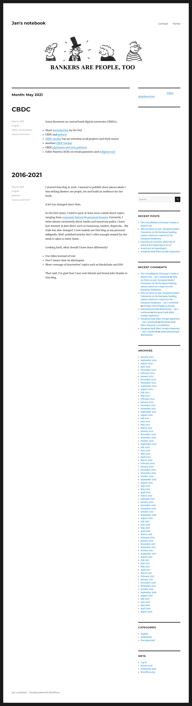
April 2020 (146, 457)
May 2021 (145, 424)
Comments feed (148, 669)
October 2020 (147, 441)
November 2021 (148, 408)
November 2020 (148, 437)
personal (16, 195)
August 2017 (147, 557)
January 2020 (147, 466)
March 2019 (146, 495)
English (15, 125)
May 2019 (145, 489)
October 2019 (147, 476)
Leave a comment (21, 134)
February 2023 (148, 373)
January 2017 (147, 579)
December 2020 (148, 434)
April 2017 (145, 570)
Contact (163, 23)
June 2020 (145, 450)
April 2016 (146, 608)
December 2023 (148, 370)
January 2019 (147, 502)
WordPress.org (148, 672)
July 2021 (145, 418)
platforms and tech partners (70, 147)
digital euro (108, 151)
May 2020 (145, 453)
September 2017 (148, 553)
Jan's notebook (29, 23)
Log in (144, 662)
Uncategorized (148, 640)
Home (176, 23)
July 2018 (145, 521)
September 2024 (149, 360)
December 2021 (148, 405)
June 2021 (145, 421)
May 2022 (145, 395)
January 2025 (147, 357)
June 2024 (145, 366)
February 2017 (147, 576)
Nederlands (146, 637)
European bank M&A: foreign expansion (160, 251)
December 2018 (148, 505)
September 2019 (148, 479)
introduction (60, 130)
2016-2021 (27, 175)
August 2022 (147, 389)
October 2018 (147, 512)
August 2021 (147, 415)
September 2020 (149, 444)
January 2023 (147, 376)
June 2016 (145, 602)
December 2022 (148, 379)
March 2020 (146, 460)
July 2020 (145, 447)
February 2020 (148, 463)
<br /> (159, 165)
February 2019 (148, 499)
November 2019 (148, 473)
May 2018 (145, 528)
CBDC (21, 109)
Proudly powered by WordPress (44, 692)
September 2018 (148, 515)
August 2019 (147, 483)
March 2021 (146, 428)
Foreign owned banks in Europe (159, 306)
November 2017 (148, 547)
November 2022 (148, 383)
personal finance (97, 217)
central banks (25, 130)
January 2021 (147, 431)
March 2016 (146, 611)
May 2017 (145, 566)
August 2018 (147, 518)
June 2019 (145, 486)
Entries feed (146, 665)
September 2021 (148, 412)
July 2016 (145, 599)
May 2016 (145, 605)
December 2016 (148, 582)
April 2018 (145, 531)
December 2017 (148, 544)
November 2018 (148, 508)
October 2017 (147, 550)
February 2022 (148, 399)
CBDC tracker (53, 138)
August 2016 (147, 595)
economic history (73, 217)
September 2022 (149, 386)
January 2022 (147, 402)
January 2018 (147, 541)
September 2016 (148, 592)
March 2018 (146, 534)
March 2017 (146, 573)
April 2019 (146, 492)
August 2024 (147, 363)
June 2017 (145, 563)
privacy (62, 134)
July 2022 (145, 392)
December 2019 (148, 470)
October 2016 (147, 589)
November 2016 (148, 586)
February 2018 (147, 537)
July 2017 (145, 560)
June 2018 (145, 524)
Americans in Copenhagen (153, 248)
